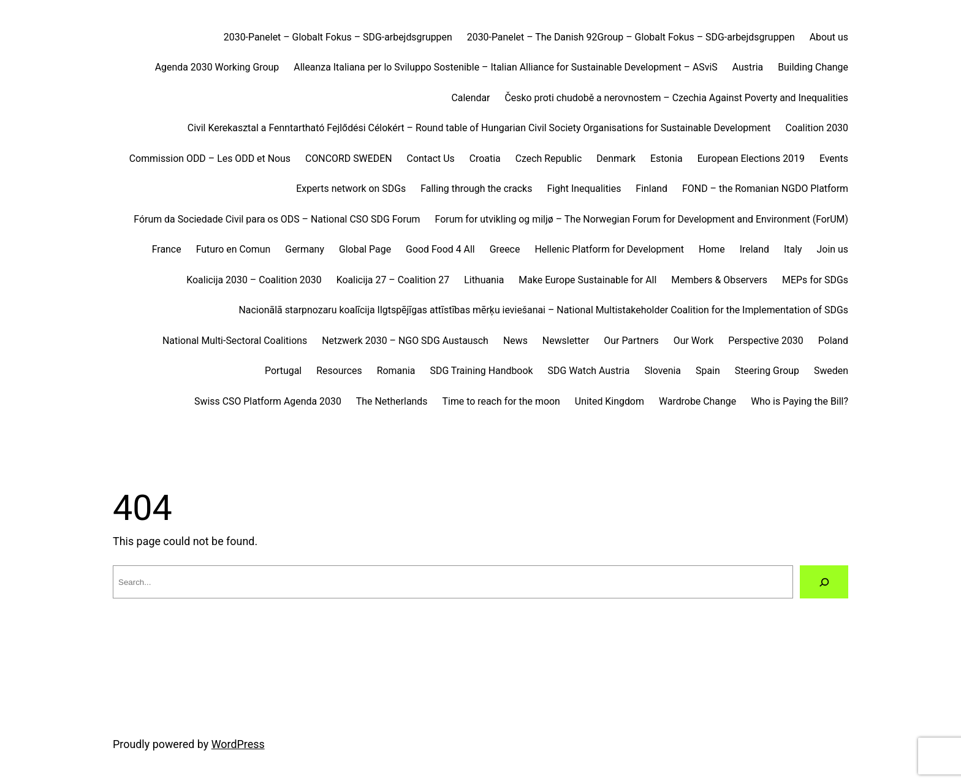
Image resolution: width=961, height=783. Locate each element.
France (166, 249)
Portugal (283, 370)
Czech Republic (548, 158)
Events (833, 158)
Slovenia (662, 370)
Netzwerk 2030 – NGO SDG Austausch (405, 340)
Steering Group (767, 370)
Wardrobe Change (697, 401)
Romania (396, 370)
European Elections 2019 (751, 158)
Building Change (813, 67)
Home (712, 249)
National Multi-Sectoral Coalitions (234, 340)
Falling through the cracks (476, 188)
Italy (793, 249)
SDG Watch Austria (589, 370)
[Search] (824, 582)
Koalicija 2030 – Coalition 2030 (253, 280)
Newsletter (565, 340)
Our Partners (631, 340)
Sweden (831, 370)
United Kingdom (609, 401)
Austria (747, 67)
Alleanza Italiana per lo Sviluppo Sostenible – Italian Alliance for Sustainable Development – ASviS (505, 67)
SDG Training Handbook (481, 370)
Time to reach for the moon (501, 401)
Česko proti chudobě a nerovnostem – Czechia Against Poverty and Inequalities (676, 98)
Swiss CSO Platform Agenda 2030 (267, 401)
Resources (339, 370)
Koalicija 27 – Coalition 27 (393, 280)
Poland (833, 340)
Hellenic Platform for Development (609, 249)
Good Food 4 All (440, 249)
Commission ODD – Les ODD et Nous (210, 158)
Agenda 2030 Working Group (217, 67)
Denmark (616, 158)
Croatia (485, 158)
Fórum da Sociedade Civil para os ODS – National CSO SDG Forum (277, 219)
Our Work (693, 340)
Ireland (754, 249)
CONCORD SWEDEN (348, 158)
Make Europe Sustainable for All (587, 280)
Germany (304, 249)
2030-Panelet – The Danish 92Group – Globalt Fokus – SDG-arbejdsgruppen (631, 37)
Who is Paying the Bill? (799, 401)
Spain (708, 370)
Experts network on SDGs (351, 188)
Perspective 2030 (765, 340)
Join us (832, 249)
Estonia (666, 158)
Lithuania (484, 280)
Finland (651, 188)
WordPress (238, 744)
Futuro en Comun (233, 249)
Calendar (470, 98)
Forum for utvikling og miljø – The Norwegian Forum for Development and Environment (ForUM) (641, 219)
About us (829, 37)
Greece (505, 249)
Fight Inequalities (584, 188)
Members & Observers (719, 280)
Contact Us (431, 158)
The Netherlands (392, 401)
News (515, 340)
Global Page (365, 249)
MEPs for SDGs (815, 280)
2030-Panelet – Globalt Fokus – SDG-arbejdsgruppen (338, 37)
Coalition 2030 (817, 128)
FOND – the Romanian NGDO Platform (765, 188)
